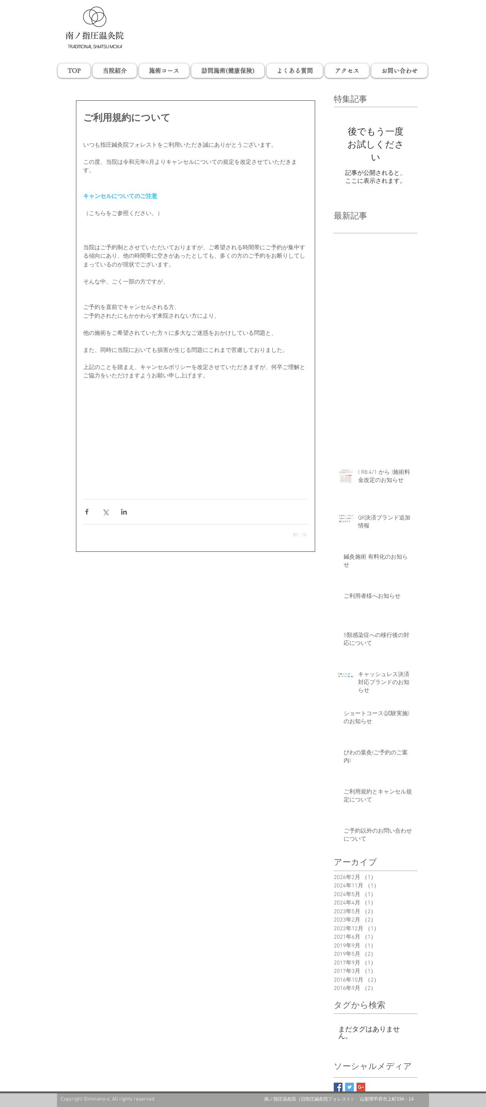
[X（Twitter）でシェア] (105, 511)
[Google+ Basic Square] (361, 1087)
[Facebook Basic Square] (338, 1087)
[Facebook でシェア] (86, 511)
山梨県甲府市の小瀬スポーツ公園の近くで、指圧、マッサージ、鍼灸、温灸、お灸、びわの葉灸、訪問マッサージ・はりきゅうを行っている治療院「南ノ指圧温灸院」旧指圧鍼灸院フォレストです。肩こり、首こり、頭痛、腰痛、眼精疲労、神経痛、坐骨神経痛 (243, 12)
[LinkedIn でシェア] (124, 511)
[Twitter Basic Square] (349, 1087)
